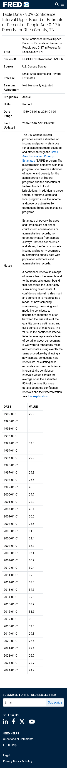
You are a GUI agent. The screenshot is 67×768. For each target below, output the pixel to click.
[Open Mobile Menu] (62, 4)
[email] (24, 702)
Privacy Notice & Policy (17, 761)
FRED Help (10, 745)
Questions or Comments (18, 739)
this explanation (38, 396)
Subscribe (55, 702)
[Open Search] (56, 4)
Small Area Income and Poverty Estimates (40, 156)
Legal (6, 755)
